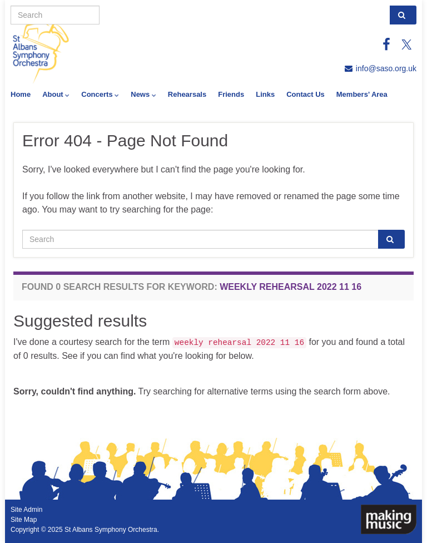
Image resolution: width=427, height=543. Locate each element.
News (143, 94)
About (55, 94)
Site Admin (26, 510)
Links (265, 94)
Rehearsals (187, 94)
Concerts (100, 94)
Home (21, 94)
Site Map (24, 520)
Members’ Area (362, 94)
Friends (231, 94)
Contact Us (305, 94)
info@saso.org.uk (386, 68)
